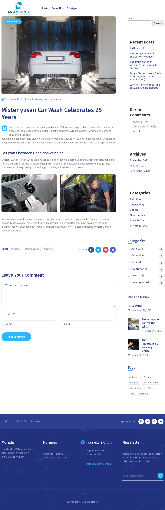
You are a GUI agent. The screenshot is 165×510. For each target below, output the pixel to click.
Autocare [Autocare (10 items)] (134, 377)
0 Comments (55, 99)
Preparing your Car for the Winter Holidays (143, 55)
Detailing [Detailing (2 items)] (134, 382)
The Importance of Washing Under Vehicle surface (143, 65)
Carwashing (137, 204)
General (134, 209)
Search (131, 18)
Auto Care (136, 199)
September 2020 (140, 171)
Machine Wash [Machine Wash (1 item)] (150, 382)
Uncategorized (138, 225)
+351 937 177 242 (99, 443)
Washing (48, 249)
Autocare (15, 249)
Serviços (72, 8)
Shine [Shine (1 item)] (151, 388)
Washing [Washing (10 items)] (143, 393)
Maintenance (13, 21)
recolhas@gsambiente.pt (98, 463)
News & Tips (137, 220)
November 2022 (139, 160)
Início (45, 8)
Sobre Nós (58, 8)
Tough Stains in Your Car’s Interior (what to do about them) (145, 76)
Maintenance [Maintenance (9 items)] (136, 388)
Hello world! (137, 48)
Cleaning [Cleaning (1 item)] (148, 377)
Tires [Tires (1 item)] (131, 393)
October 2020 (138, 165)
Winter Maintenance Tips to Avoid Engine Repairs (145, 86)
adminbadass (35, 99)
